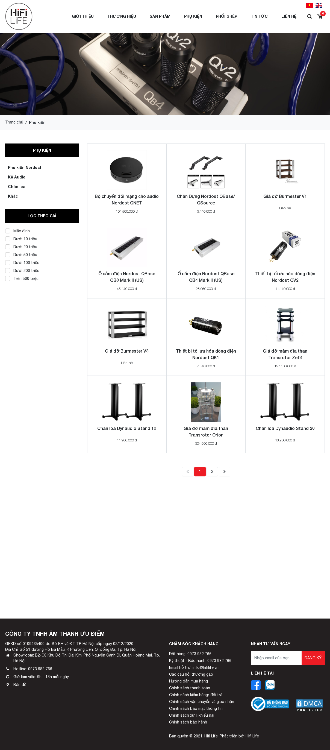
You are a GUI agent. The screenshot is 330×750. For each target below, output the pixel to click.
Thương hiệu (121, 16)
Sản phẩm (160, 16)
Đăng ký (313, 658)
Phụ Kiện (193, 16)
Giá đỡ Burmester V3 (127, 350)
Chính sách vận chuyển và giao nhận (201, 701)
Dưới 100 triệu (22, 262)
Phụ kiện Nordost (25, 167)
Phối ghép (226, 16)
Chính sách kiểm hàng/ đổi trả (195, 695)
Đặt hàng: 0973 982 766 (190, 654)
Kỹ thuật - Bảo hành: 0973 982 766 (200, 660)
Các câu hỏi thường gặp (191, 674)
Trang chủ (14, 122)
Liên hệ (288, 16)
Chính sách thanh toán (189, 688)
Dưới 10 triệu (21, 238)
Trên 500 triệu (22, 278)
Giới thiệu (83, 16)
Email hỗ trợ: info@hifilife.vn (194, 667)
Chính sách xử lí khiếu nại (191, 715)
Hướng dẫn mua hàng (188, 681)
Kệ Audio (16, 177)
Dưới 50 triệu (21, 254)
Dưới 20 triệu (21, 246)
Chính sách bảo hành (188, 722)
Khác (13, 196)
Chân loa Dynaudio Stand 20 (285, 428)
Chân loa (16, 186)
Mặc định (17, 230)
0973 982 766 (40, 669)
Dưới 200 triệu (22, 270)
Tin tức (259, 16)
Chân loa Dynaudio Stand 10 (126, 428)
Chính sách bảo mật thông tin (196, 708)
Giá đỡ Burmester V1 (285, 196)
